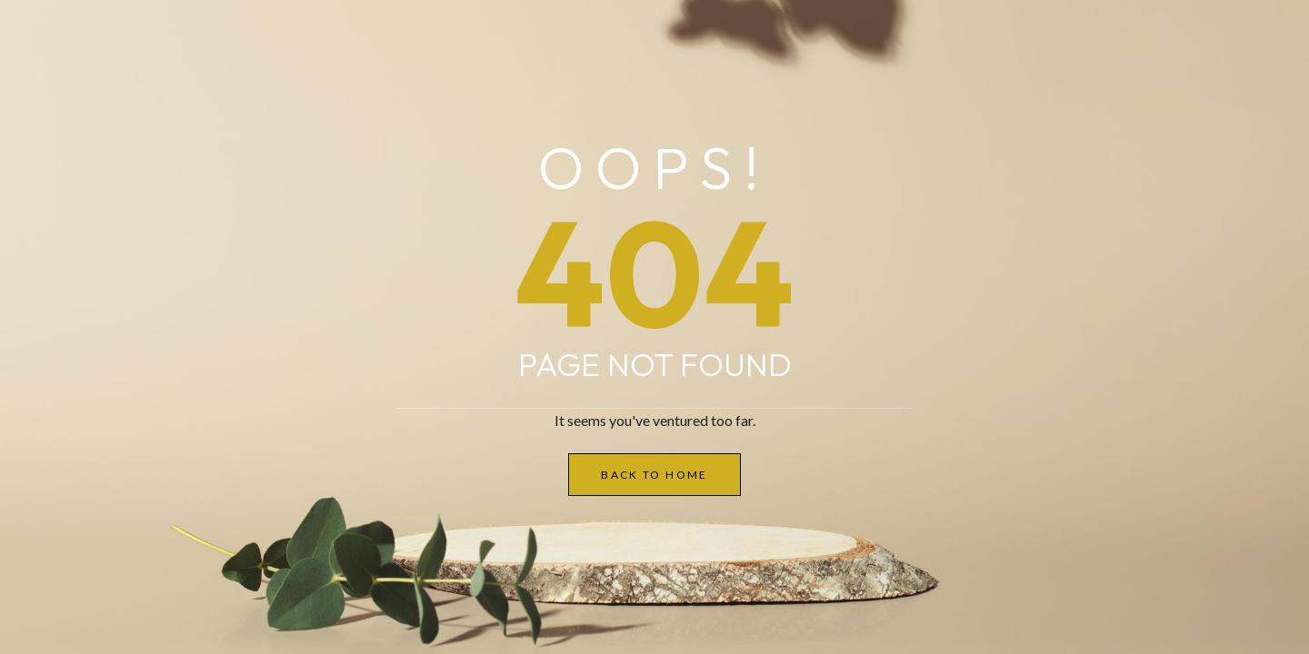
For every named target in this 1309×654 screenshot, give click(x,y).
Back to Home (654, 474)
